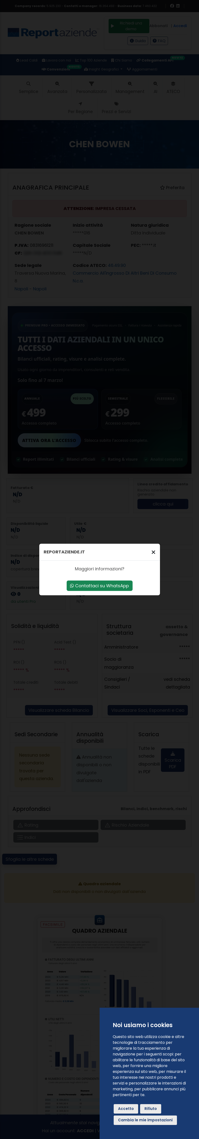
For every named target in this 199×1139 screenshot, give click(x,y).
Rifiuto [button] (150, 1108)
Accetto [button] (126, 1108)
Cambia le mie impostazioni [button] (145, 1120)
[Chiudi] (153, 552)
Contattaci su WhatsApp (99, 586)
